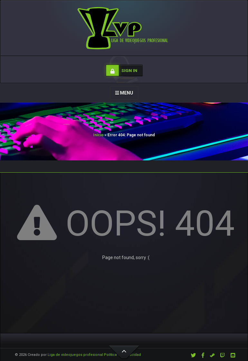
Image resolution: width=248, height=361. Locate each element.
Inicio (98, 135)
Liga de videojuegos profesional (75, 355)
